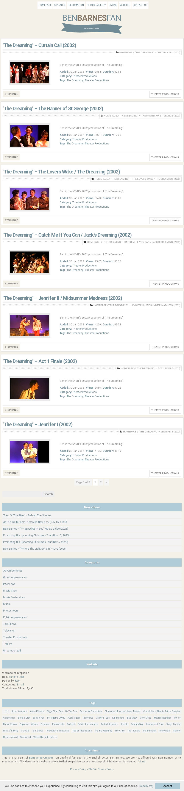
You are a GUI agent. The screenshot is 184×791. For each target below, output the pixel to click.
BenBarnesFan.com (41, 757)
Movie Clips (10, 590)
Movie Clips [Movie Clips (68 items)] (145, 718)
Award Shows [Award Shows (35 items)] (37, 711)
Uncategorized (12, 650)
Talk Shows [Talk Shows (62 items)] (38, 731)
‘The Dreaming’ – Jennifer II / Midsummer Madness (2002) (62, 298)
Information (76, 5)
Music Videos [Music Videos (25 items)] (10, 724)
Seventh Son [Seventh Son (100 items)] (137, 724)
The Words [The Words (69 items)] (164, 731)
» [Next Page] (106, 482)
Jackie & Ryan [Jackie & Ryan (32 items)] (103, 718)
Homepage (45, 5)
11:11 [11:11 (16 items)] (6, 711)
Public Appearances (15, 617)
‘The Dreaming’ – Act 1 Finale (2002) (40, 361)
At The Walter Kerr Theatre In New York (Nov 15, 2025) (35, 522)
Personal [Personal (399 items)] (45, 724)
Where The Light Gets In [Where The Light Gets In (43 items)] (45, 737)
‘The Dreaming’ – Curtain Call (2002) (39, 45)
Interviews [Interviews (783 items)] (88, 718)
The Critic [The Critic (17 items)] (120, 731)
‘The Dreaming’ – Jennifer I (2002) (38, 425)
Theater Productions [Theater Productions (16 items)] (82, 731)
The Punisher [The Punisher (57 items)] (149, 731)
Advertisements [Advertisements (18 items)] (19, 711)
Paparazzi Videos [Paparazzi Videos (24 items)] (28, 724)
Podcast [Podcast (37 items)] (71, 724)
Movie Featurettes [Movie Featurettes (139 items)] (163, 718)
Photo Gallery (96, 5)
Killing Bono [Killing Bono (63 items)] (118, 718)
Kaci (17, 680)
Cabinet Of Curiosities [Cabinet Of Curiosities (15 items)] (91, 711)
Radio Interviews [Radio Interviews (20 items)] (109, 724)
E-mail (20, 684)
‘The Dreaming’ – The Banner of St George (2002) (53, 109)
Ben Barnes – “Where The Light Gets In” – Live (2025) (35, 548)
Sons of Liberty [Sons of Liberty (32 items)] (10, 731)
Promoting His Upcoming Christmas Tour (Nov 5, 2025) (35, 542)
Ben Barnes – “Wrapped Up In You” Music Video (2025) (35, 528)
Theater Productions (84, 76)
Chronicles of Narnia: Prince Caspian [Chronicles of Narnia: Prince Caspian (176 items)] (162, 711)
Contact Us (140, 5)
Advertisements (12, 570)
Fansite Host (16, 676)
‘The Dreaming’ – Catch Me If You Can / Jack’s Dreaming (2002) (67, 235)
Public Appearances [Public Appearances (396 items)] (88, 724)
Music (7, 604)
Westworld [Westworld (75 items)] (25, 737)
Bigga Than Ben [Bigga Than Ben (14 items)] (55, 711)
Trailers (7, 643)
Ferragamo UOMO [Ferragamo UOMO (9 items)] (56, 718)
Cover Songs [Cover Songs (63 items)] (9, 718)
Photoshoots (11, 610)
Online (113, 5)
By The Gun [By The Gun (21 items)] (71, 711)
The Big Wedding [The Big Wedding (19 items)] (103, 731)
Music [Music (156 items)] (177, 718)
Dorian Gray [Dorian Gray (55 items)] (24, 718)
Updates (59, 5)
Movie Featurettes (14, 597)
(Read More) (146, 786)
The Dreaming (75, 80)
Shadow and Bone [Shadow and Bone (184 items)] (155, 724)
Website (125, 5)
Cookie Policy (106, 769)
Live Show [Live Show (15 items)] (132, 718)
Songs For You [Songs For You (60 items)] (174, 724)
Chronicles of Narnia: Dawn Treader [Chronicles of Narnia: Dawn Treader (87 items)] (122, 711)
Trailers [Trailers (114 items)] (177, 731)
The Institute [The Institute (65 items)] (134, 731)
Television (9, 630)
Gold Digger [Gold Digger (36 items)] (74, 718)
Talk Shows (10, 623)
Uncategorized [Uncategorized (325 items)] (10, 737)
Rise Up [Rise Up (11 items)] (124, 724)
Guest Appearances (15, 577)
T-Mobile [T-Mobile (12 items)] (25, 731)
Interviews (9, 584)
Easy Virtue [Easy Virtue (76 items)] (38, 718)
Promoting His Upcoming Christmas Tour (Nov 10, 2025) (36, 535)
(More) (141, 761)
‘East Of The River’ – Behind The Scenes (27, 515)
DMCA (92, 769)
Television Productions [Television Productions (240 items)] (57, 731)
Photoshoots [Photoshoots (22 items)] (58, 724)
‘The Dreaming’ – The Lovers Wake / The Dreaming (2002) (61, 172)
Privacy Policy (78, 769)
